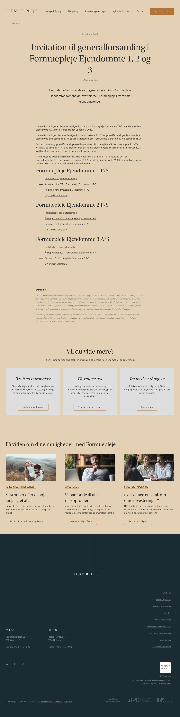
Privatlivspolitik (44, 702)
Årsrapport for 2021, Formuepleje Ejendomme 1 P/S (70, 184)
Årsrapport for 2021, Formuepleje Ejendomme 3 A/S (70, 252)
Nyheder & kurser (121, 11)
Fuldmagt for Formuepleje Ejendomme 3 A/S (67, 258)
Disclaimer (68, 702)
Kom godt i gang (53, 11)
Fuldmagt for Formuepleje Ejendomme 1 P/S (67, 189)
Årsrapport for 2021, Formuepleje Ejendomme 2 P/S (70, 218)
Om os (140, 11)
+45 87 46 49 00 (22, 647)
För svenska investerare (161, 647)
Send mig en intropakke (33, 407)
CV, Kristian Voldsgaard (56, 195)
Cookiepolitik (56, 702)
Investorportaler (164, 640)
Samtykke (167, 613)
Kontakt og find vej (163, 600)
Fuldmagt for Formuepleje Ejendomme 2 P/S (67, 224)
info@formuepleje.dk (66, 321)
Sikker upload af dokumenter (159, 633)
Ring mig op (147, 407)
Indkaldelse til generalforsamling (61, 178)
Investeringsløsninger (95, 11)
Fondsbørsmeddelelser (162, 606)
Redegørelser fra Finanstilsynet (159, 626)
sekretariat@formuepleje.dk (99, 147)
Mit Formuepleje (165, 676)
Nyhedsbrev (166, 593)
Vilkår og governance (163, 620)
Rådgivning (73, 11)
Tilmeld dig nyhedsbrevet (90, 407)
